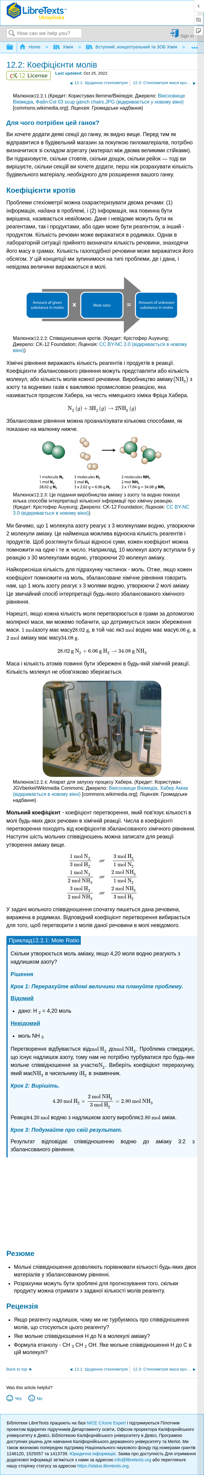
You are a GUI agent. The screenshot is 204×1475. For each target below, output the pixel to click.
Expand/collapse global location (194, 45)
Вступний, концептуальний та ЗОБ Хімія (132, 46)
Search (11, 33)
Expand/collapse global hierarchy (13, 47)
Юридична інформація (93, 1453)
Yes (18, 1398)
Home (30, 46)
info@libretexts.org (133, 1459)
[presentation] (40, 95)
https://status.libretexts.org (103, 1465)
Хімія (63, 46)
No (39, 1398)
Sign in (187, 36)
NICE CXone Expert (107, 1422)
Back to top (16, 1369)
